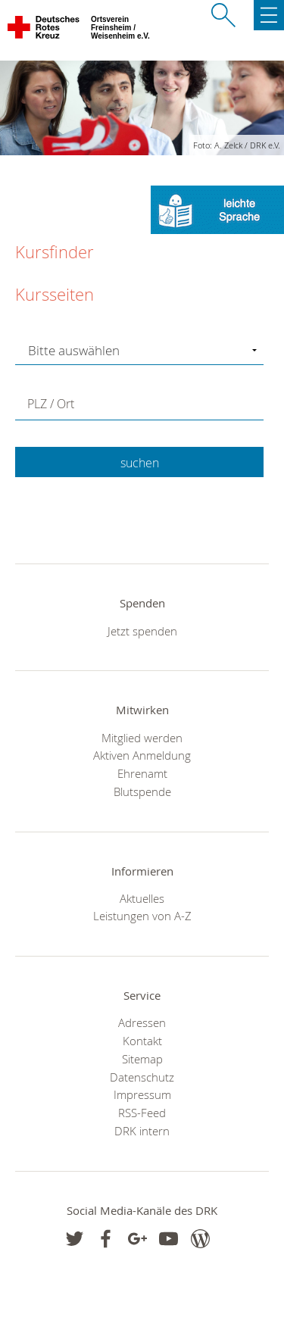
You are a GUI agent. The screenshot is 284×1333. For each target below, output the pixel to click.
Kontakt (142, 1040)
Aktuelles (142, 898)
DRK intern (142, 1130)
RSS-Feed (142, 1112)
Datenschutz (142, 1077)
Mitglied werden (142, 737)
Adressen (142, 1022)
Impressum (142, 1094)
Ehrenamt (142, 773)
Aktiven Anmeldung (142, 755)
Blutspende (142, 791)
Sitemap (142, 1058)
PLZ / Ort (50, 403)
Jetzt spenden (142, 630)
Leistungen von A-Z (142, 915)
